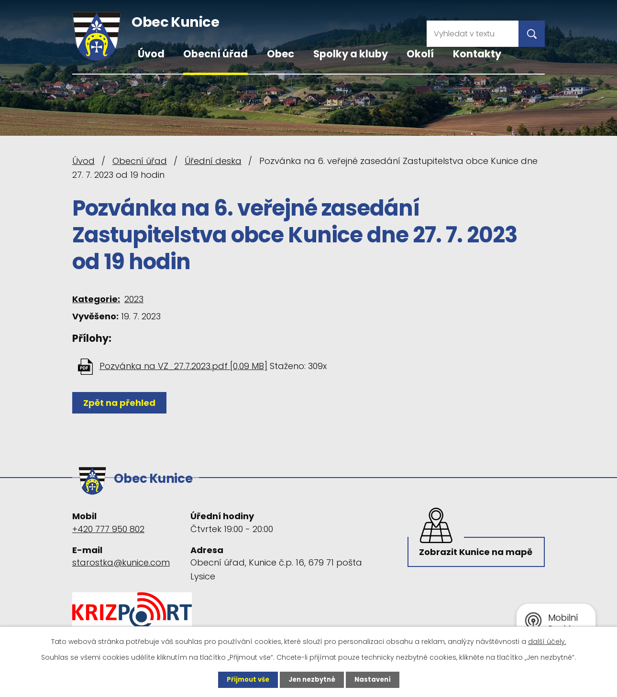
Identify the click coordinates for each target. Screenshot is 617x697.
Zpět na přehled (121, 403)
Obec (280, 54)
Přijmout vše (245, 679)
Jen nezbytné (312, 679)
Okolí (420, 54)
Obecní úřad (215, 54)
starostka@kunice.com (121, 559)
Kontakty (477, 54)
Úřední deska (213, 161)
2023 (133, 299)
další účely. (547, 641)
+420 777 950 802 (108, 525)
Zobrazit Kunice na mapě (463, 557)
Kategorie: (96, 299)
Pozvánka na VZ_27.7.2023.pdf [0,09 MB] (183, 366)
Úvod (151, 54)
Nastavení (375, 679)
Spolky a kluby (350, 54)
